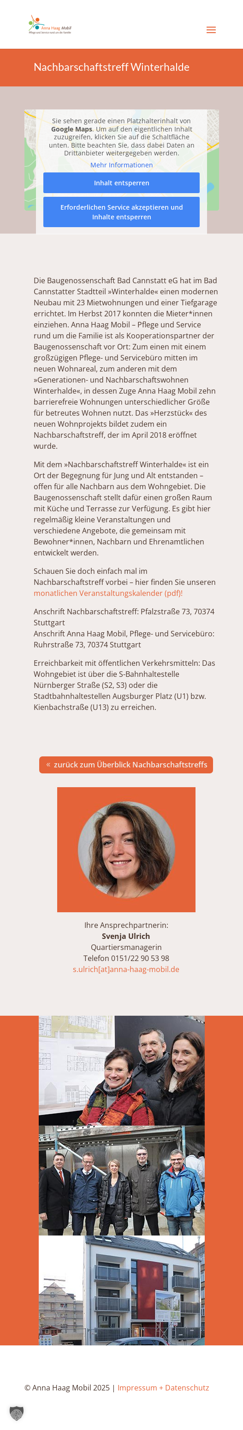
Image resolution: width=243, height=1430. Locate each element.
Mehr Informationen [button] (121, 165)
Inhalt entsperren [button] (121, 182)
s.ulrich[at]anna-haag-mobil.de (126, 969)
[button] (16, 1413)
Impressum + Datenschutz (163, 1388)
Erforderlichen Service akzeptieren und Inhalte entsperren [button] (121, 212)
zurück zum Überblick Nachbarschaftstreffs (130, 765)
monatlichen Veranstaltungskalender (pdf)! (108, 593)
